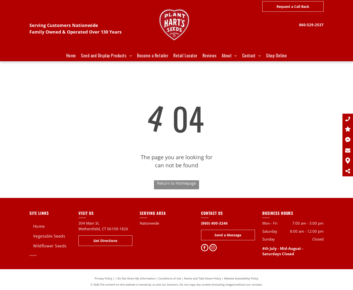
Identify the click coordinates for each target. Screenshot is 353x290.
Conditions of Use (169, 278)
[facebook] (204, 248)
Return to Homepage (176, 183)
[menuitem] (71, 55)
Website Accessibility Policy (241, 278)
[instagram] (213, 248)
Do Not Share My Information (136, 278)
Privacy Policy (103, 278)
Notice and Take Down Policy (202, 278)
